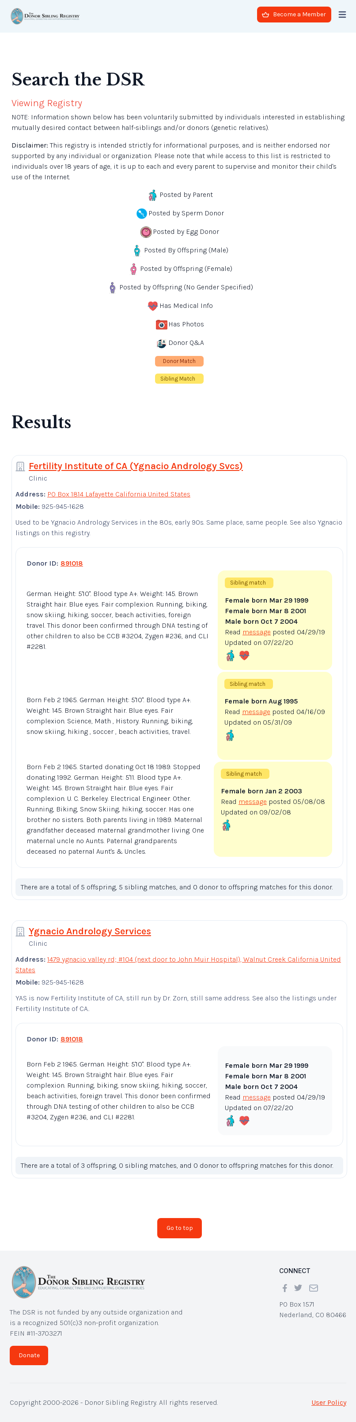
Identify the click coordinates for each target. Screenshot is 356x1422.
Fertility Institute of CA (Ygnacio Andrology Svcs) (136, 466)
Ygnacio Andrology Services (90, 931)
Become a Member (294, 14)
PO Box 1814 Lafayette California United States (118, 494)
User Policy (328, 1402)
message (256, 632)
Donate (29, 1355)
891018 (72, 563)
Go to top (180, 1228)
